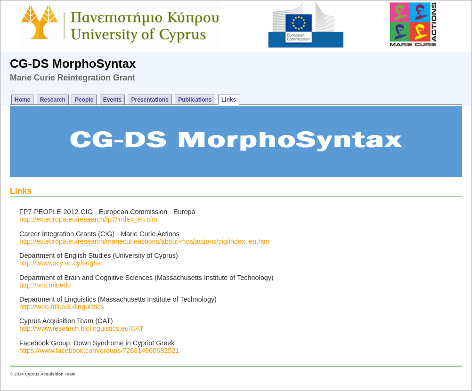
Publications (195, 99)
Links (228, 99)
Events (112, 99)
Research (52, 99)
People (84, 99)
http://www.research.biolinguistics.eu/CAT (81, 328)
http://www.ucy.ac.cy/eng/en (61, 263)
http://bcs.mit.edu (45, 285)
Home (22, 99)
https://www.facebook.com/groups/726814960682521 (99, 350)
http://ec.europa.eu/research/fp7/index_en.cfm (88, 219)
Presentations (149, 99)
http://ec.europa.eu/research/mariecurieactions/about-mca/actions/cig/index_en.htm (144, 241)
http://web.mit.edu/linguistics (61, 307)
